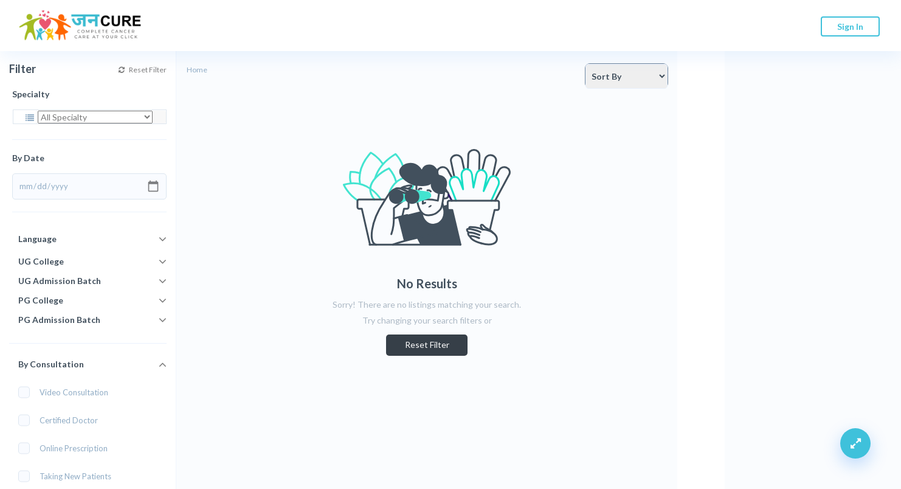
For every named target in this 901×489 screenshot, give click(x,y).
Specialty (30, 94)
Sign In (850, 26)
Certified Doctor (62, 420)
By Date (28, 158)
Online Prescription (67, 448)
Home (197, 69)
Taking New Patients (68, 476)
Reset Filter (143, 69)
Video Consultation (67, 392)
